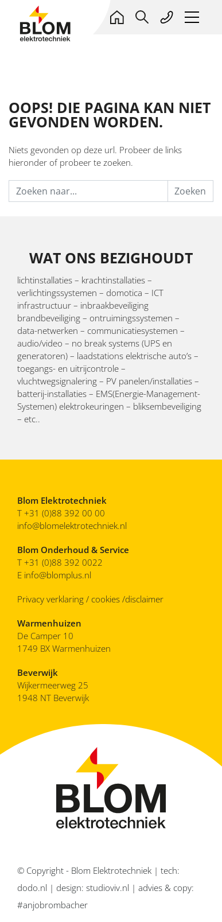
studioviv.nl (107, 887)
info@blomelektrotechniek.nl (72, 525)
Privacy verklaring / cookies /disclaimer (90, 599)
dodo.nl (32, 887)
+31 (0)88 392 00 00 (64, 513)
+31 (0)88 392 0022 (64, 562)
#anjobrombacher (52, 905)
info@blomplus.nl (57, 575)
